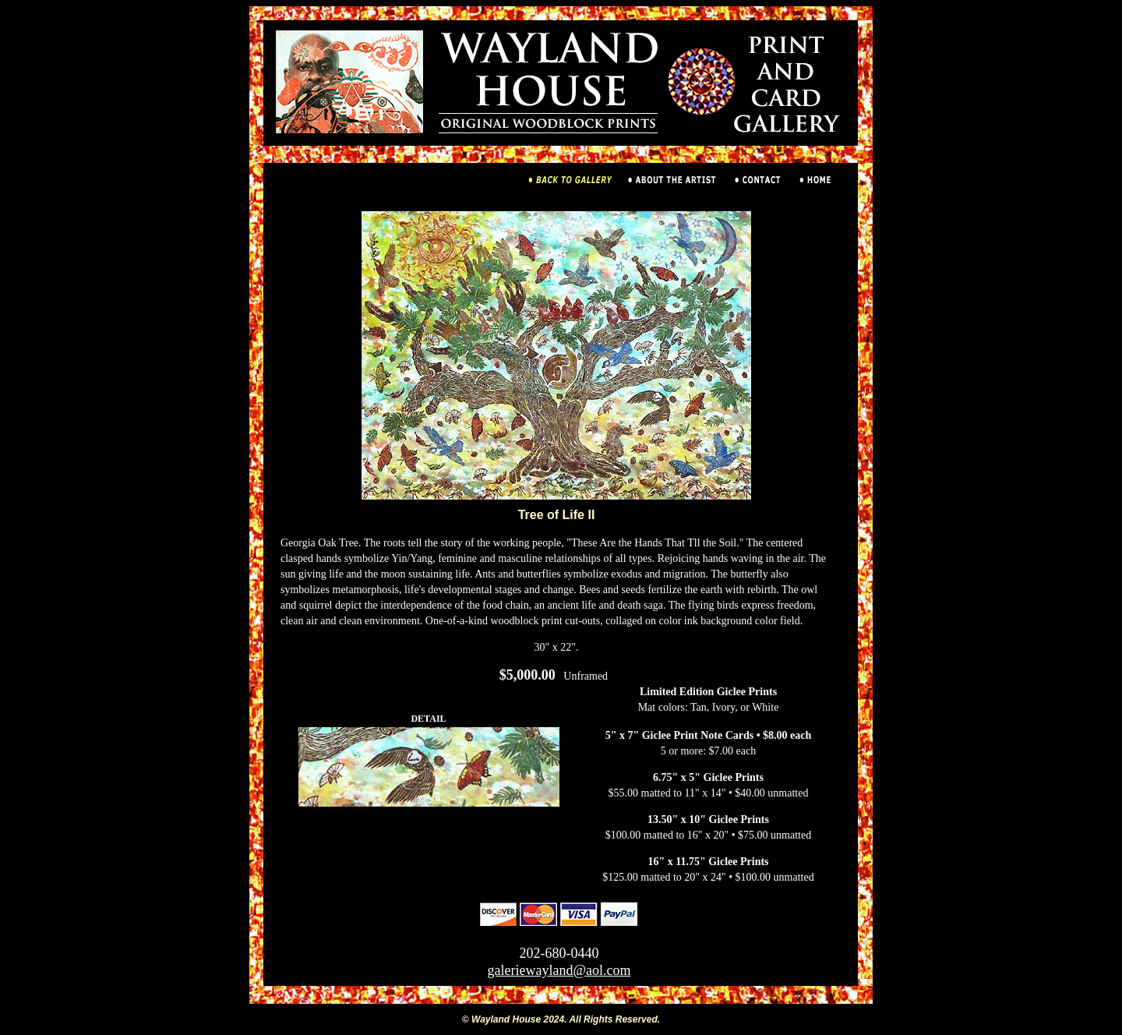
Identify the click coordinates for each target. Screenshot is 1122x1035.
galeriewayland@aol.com (559, 970)
